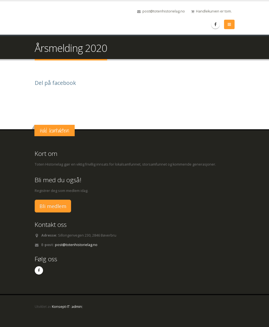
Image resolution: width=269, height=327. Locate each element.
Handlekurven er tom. (214, 11)
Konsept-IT (61, 306)
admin (77, 306)
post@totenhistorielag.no (163, 11)
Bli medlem (52, 206)
